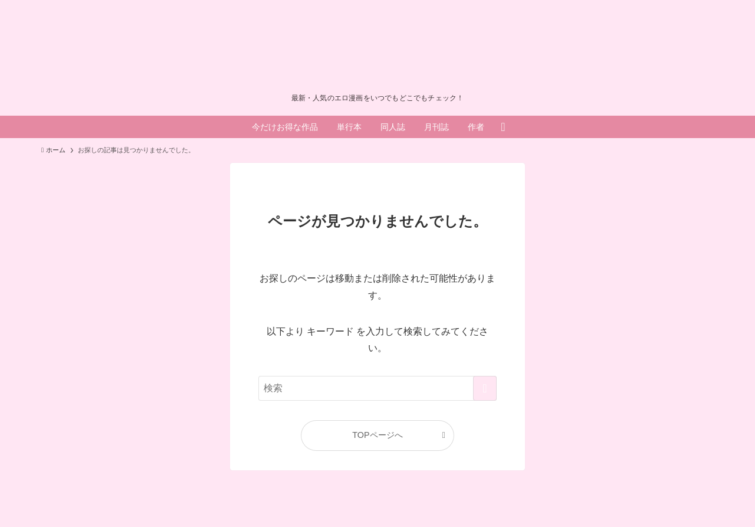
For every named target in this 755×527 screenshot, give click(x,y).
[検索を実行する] (485, 388)
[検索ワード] (377, 388)
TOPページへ (377, 435)
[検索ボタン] (503, 127)
